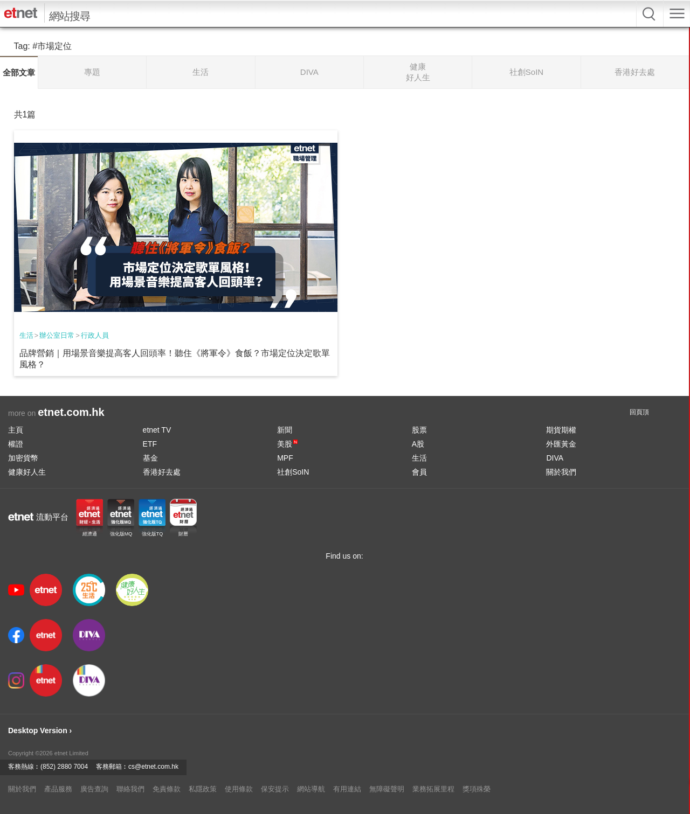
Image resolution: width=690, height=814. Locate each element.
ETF (150, 444)
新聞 (284, 430)
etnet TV (157, 430)
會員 (419, 472)
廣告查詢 (94, 789)
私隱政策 (203, 789)
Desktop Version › (40, 730)
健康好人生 (27, 472)
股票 (419, 430)
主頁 (15, 430)
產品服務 (58, 789)
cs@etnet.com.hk (153, 766)
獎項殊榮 (477, 789)
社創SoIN (293, 472)
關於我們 (561, 472)
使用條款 (239, 789)
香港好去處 (162, 472)
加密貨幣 (23, 458)
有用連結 (347, 789)
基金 (150, 458)
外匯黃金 (561, 444)
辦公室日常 (56, 335)
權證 (15, 444)
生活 (26, 335)
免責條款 (167, 789)
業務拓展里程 (433, 789)
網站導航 (311, 789)
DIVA (554, 458)
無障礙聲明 (386, 789)
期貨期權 (561, 430)
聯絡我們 (130, 789)
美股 (287, 444)
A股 (418, 444)
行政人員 (95, 335)
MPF (285, 458)
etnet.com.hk (71, 412)
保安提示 (275, 789)
